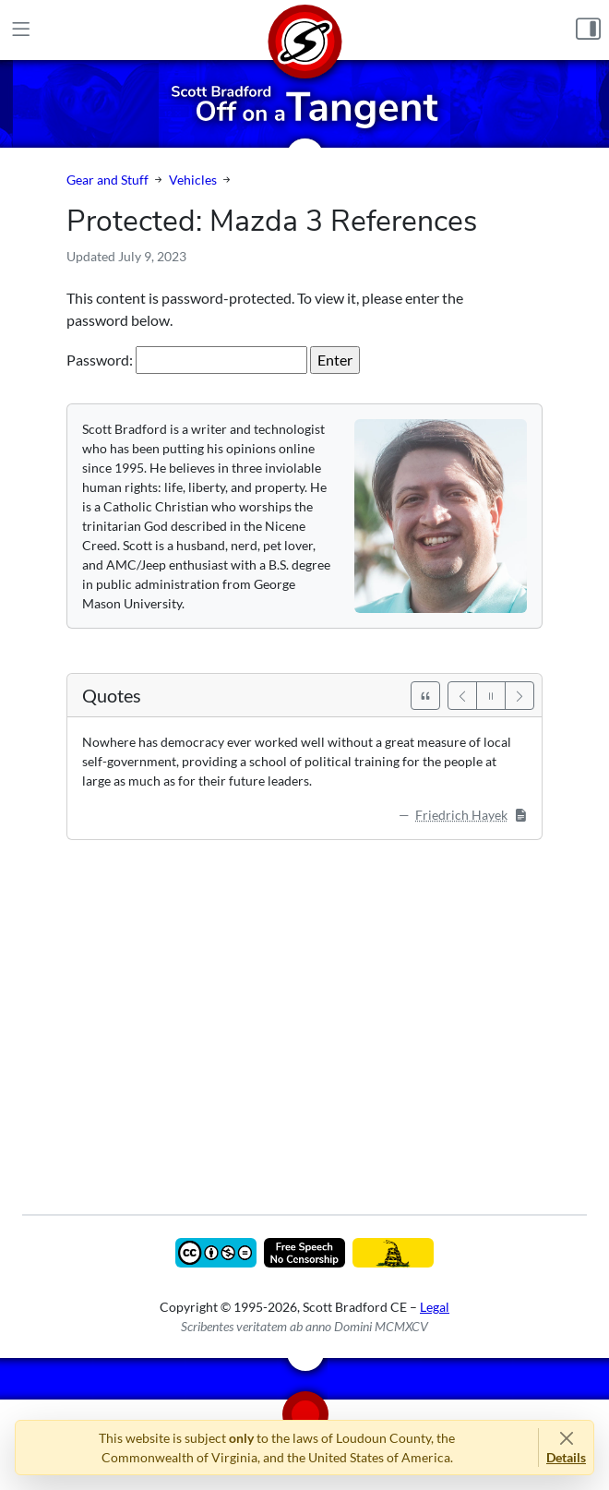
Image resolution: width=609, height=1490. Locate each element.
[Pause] (491, 695)
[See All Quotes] (425, 695)
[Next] (519, 695)
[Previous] (462, 695)
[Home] (304, 30)
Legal (434, 1307)
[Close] (566, 1438)
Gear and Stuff (107, 179)
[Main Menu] (20, 29)
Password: (186, 360)
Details (566, 1457)
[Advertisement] (304, 1013)
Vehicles (193, 179)
